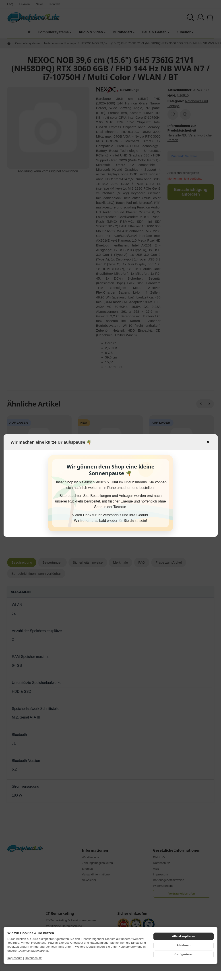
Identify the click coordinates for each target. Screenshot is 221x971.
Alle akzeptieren (183, 936)
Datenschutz (33, 958)
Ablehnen (183, 945)
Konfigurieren (183, 954)
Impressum (14, 958)
